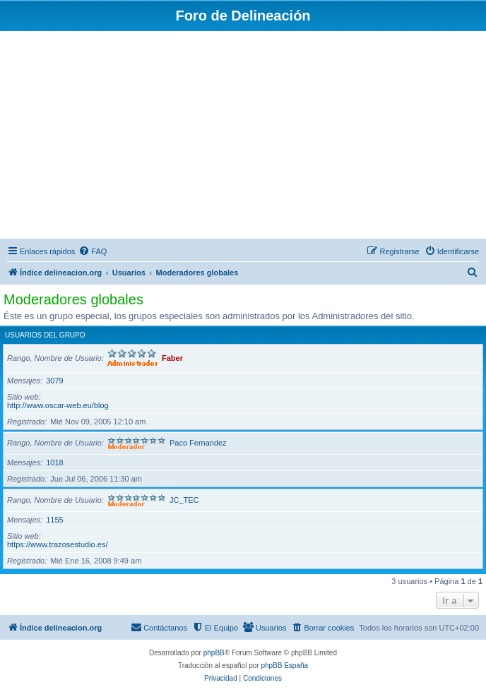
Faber (172, 358)
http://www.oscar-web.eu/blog (58, 405)
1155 (54, 519)
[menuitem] (92, 251)
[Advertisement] (243, 137)
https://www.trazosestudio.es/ (57, 544)
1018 (54, 462)
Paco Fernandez (198, 443)
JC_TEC (184, 500)
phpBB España (284, 665)
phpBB (214, 653)
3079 (54, 380)
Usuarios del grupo (45, 335)
